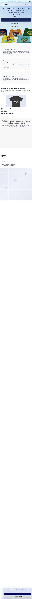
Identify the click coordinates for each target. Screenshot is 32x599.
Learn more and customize (17, 596)
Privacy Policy (6, 590)
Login (25, 4)
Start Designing (16, 19)
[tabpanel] (16, 165)
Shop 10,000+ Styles (16, 23)
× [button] (30, 590)
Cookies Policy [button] (11, 590)
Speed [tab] (3, 156)
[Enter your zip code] (30, 1)
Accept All (17, 593)
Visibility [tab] (4, 161)
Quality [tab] (3, 158)
